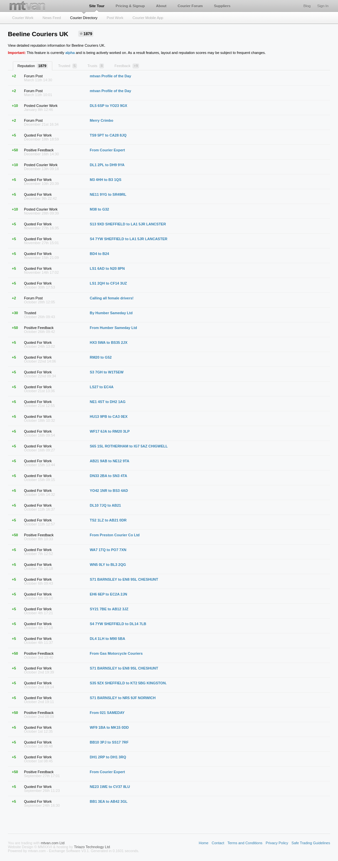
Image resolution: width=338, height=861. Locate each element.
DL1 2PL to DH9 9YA (107, 165)
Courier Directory (83, 18)
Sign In (322, 6)
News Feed (52, 18)
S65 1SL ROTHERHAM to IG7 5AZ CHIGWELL (129, 446)
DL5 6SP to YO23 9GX (108, 106)
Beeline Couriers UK (38, 34)
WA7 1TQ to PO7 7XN (108, 550)
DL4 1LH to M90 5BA (107, 639)
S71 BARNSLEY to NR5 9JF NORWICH (123, 698)
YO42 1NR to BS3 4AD (109, 491)
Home (203, 843)
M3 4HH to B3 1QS (105, 180)
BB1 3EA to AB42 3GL (109, 801)
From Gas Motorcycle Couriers (116, 653)
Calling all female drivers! (111, 298)
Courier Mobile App (148, 18)
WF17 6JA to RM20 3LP (110, 431)
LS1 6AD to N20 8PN (107, 268)
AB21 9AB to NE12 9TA (109, 461)
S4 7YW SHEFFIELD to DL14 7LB (118, 624)
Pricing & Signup (130, 6)
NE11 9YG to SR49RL (108, 194)
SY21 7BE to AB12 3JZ (109, 609)
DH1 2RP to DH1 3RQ (108, 757)
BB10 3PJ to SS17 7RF (109, 742)
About (161, 6)
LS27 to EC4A (101, 387)
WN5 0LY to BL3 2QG (108, 565)
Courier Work (23, 18)
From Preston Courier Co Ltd (115, 535)
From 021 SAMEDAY (107, 713)
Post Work (115, 18)
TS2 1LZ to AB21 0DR (108, 520)
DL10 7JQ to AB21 (105, 505)
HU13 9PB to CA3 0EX (109, 416)
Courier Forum (190, 6)
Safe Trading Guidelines (311, 843)
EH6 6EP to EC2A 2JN (108, 594)
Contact (218, 843)
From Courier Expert (107, 150)
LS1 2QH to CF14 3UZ (108, 283)
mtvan (27, 6)
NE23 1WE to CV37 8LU (110, 787)
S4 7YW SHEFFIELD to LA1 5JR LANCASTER (128, 239)
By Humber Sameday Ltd (111, 313)
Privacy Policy (277, 843)
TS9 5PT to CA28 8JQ (108, 135)
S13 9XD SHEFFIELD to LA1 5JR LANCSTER (128, 224)
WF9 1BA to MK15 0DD (109, 727)
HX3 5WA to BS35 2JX (109, 342)
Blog (307, 6)
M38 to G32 (99, 209)
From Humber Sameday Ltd (113, 328)
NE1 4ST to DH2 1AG (108, 402)
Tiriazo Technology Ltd (92, 847)
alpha (70, 53)
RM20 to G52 (101, 357)
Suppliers (222, 6)
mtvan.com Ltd (52, 843)
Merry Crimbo (101, 120)
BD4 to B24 (99, 254)
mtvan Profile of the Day (110, 76)
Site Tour (97, 6)
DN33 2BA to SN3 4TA (108, 476)
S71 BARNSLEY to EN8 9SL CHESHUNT (124, 579)
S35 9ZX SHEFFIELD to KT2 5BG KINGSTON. (128, 683)
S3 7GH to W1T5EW (107, 372)
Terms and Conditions (245, 843)
